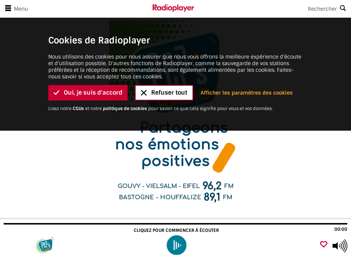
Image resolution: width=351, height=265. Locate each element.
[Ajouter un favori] (324, 245)
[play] (176, 245)
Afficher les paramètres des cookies (247, 75)
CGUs (78, 91)
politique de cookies (125, 91)
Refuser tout (164, 76)
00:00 (340, 229)
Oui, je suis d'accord (87, 76)
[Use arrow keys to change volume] (340, 246)
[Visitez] (45, 246)
